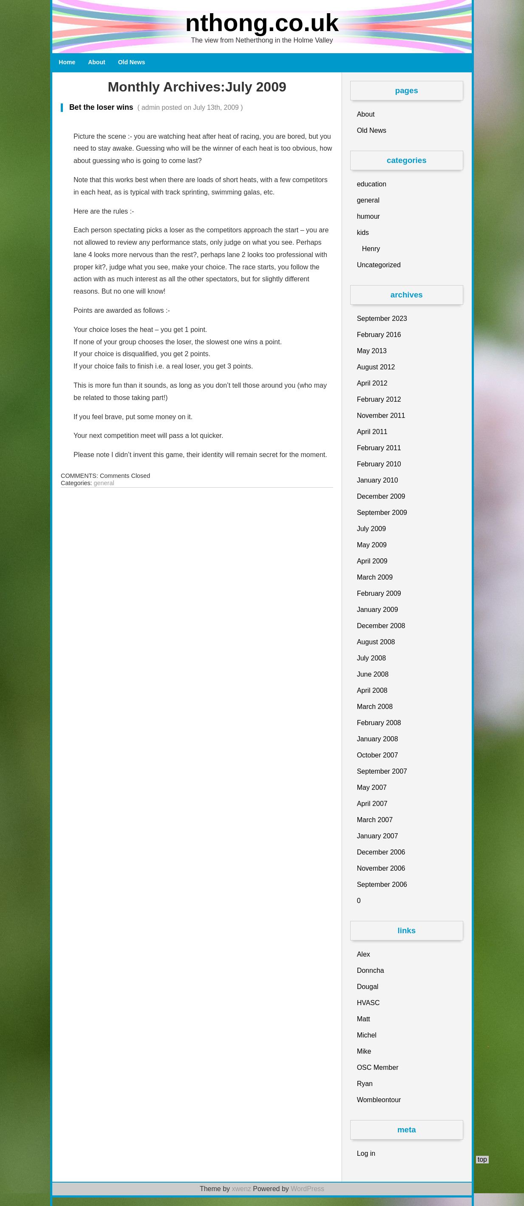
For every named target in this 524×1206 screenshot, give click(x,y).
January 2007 (377, 836)
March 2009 (375, 577)
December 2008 (381, 625)
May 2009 (372, 545)
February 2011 (379, 448)
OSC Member (378, 1067)
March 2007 (375, 819)
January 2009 (377, 609)
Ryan (365, 1083)
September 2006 (382, 884)
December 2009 (381, 496)
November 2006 (381, 868)
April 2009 (372, 561)
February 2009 (379, 593)
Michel (367, 1035)
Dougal (368, 986)
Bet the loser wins (152, 107)
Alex (363, 954)
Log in (366, 1153)
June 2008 (373, 674)
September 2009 (382, 512)
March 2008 (375, 706)
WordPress (307, 1188)
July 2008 (371, 658)
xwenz (241, 1188)
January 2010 (377, 480)
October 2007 (377, 755)
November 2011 (381, 415)
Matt (363, 1019)
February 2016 (379, 334)
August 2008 (376, 642)
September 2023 (382, 318)
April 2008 (372, 690)
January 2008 (377, 739)
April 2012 (372, 383)
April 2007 (372, 803)
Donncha (370, 970)
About (96, 62)
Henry (371, 248)
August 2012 (376, 367)
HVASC (368, 1002)
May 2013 (372, 350)
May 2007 (372, 787)
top (482, 1159)
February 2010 (379, 464)
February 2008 (379, 722)
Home (67, 62)
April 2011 (372, 431)
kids (363, 232)
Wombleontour (379, 1099)
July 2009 (371, 528)
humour (368, 216)
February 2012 (379, 399)
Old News (131, 62)
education (371, 184)
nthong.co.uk (262, 22)
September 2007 (382, 771)
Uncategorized (379, 265)
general (104, 483)
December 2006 (381, 852)
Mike (364, 1051)
